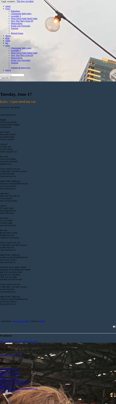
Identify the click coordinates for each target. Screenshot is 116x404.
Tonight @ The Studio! (10, 374)
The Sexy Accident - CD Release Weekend (18, 389)
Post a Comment (7, 341)
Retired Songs (17, 33)
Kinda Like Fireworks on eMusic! (15, 381)
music (8, 6)
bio (6, 43)
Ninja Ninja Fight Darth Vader (24, 18)
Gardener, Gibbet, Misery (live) (14, 384)
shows (8, 36)
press (7, 45)
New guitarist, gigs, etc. (10, 371)
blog (7, 38)
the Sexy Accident (21, 321)
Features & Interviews (20, 67)
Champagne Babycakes (21, 13)
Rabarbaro (15, 11)
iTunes (42, 321)
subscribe (5, 78)
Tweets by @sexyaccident (11, 355)
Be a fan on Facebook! (10, 379)
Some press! (5, 386)
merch (8, 70)
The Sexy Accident (25, 1)
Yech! (2, 376)
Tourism (14, 28)
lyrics (7, 9)
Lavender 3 (16, 16)
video (7, 40)
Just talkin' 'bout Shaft (9, 391)
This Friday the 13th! (9, 369)
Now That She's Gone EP (22, 21)
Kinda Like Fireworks (20, 26)
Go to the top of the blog (26, 341)
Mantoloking (16, 23)
